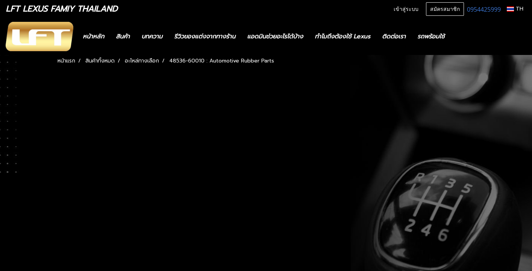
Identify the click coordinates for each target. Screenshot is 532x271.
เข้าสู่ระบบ (406, 9)
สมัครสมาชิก (445, 9)
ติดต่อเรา (394, 36)
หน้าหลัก (93, 36)
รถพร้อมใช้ (430, 36)
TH (515, 9)
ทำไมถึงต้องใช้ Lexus (342, 36)
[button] (461, 36)
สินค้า (123, 36)
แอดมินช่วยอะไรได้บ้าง (275, 36)
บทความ (151, 36)
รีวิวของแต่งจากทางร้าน (204, 36)
